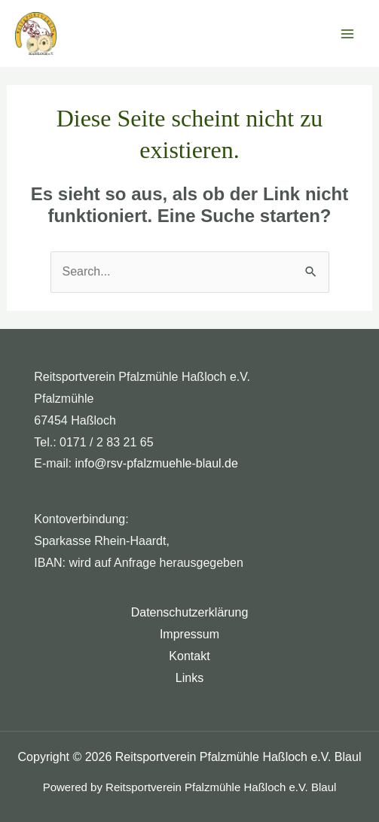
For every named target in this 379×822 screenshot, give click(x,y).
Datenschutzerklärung (190, 612)
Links (189, 677)
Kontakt (189, 656)
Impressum (189, 634)
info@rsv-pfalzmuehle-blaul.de (156, 463)
